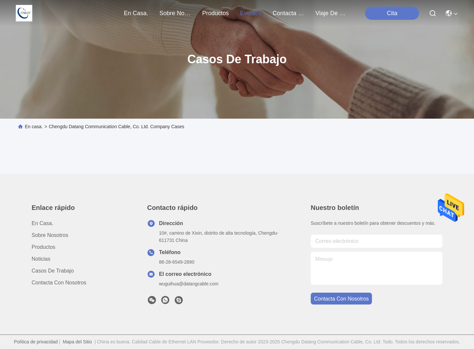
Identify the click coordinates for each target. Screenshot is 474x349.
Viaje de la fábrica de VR (331, 13)
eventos (250, 13)
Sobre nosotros (50, 235)
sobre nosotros (175, 13)
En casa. (136, 13)
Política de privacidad (36, 341)
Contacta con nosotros (59, 282)
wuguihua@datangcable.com (189, 283)
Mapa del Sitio (77, 341)
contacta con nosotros (288, 13)
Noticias (41, 259)
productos (215, 13)
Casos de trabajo (53, 271)
